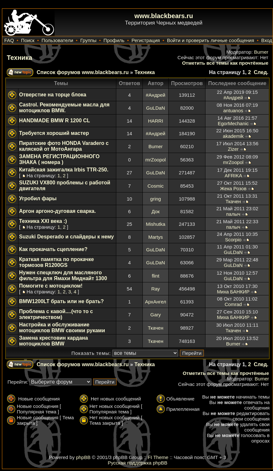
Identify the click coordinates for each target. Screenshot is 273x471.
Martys (155, 237)
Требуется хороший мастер (54, 133)
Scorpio (233, 239)
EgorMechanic (233, 123)
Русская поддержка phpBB (137, 463)
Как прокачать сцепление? (53, 249)
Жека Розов (233, 188)
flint (155, 276)
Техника (19, 57)
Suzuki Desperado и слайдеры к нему (66, 236)
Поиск (28, 40)
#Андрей (155, 95)
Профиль (113, 40)
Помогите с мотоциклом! (50, 286)
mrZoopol (155, 159)
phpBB (83, 457)
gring (155, 199)
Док (156, 211)
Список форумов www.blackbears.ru (83, 72)
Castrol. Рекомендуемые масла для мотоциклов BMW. (64, 107)
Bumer (261, 52)
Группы (88, 40)
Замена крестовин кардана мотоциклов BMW (53, 340)
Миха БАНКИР (233, 291)
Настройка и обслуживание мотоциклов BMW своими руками (62, 327)
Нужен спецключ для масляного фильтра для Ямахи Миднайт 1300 (63, 275)
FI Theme (158, 457)
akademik (233, 136)
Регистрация (145, 40)
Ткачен (233, 201)
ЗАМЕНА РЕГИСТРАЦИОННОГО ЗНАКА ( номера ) (59, 159)
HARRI (155, 121)
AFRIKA (233, 175)
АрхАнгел (155, 301)
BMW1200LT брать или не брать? (61, 301)
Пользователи (57, 40)
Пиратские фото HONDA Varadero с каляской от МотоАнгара (64, 146)
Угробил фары (38, 198)
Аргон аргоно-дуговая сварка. (57, 211)
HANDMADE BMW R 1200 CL (54, 120)
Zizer (233, 149)
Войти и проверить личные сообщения (210, 40)
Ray (155, 288)
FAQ (9, 40)
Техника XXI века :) (43, 221)
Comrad (233, 304)
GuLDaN (155, 108)
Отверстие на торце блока (52, 94)
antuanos (233, 110)
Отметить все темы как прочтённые (225, 63)
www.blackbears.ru (163, 15)
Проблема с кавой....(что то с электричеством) (56, 314)
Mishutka (155, 224)
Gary (155, 314)
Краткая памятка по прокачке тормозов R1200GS (56, 262)
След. (261, 72)
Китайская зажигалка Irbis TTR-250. (63, 169)
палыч (233, 214)
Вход (266, 40)
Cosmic (155, 186)
